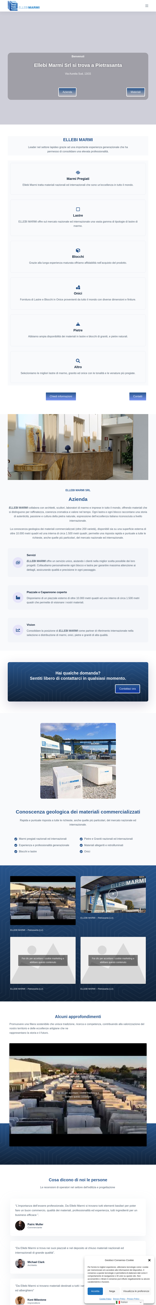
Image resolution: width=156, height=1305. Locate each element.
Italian (122, 1302)
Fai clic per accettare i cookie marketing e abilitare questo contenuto (43, 900)
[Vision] (18, 630)
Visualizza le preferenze (136, 1291)
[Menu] (146, 5)
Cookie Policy (105, 1299)
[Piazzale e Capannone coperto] (18, 597)
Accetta (95, 1291)
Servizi (31, 555)
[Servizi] (18, 562)
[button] (149, 1260)
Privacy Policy (119, 1299)
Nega (112, 1291)
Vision (31, 624)
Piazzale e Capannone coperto (47, 592)
